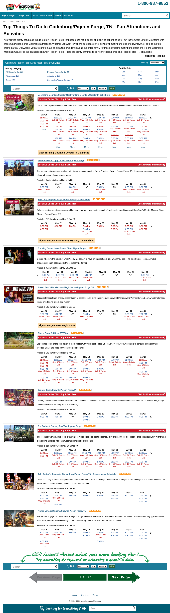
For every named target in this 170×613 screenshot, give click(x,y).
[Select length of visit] (102, 88)
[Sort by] (157, 62)
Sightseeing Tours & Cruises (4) (60, 80)
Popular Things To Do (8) (58, 72)
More (44, 130)
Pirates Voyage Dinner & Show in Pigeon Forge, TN (62, 511)
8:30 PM (44, 499)
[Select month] (83, 88)
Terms (95, 595)
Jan (123, 72)
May (140, 75)
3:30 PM (58, 496)
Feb (140, 72)
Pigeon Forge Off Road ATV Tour (53, 333)
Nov (140, 82)
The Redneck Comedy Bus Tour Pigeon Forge (59, 426)
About (74, 595)
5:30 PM (44, 226)
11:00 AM (44, 118)
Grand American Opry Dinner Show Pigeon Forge (61, 160)
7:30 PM (44, 314)
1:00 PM (44, 121)
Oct (123, 82)
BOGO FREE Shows (42, 15)
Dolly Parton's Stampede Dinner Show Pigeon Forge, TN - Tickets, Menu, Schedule (77, 474)
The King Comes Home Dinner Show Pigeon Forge (62, 248)
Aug (140, 79)
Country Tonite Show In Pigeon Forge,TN (57, 390)
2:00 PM (60, 275)
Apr (123, 75)
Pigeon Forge (8, 15)
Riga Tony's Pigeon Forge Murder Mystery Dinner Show (64, 199)
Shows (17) (10, 80)
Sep (157, 79)
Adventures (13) (12, 76)
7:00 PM (44, 378)
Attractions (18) (53, 76)
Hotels (58, 15)
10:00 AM (44, 453)
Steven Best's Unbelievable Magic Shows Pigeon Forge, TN (66, 287)
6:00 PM (44, 496)
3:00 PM (44, 124)
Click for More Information (151, 99)
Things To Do (23, 15)
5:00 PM (44, 127)
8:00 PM (72, 187)
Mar (157, 72)
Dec (157, 82)
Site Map (84, 595)
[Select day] (93, 88)
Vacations (68, 15)
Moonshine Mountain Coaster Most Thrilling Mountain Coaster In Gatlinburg (74, 95)
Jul (124, 79)
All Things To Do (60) (14, 72)
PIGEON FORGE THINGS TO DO (14, 21)
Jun (157, 75)
